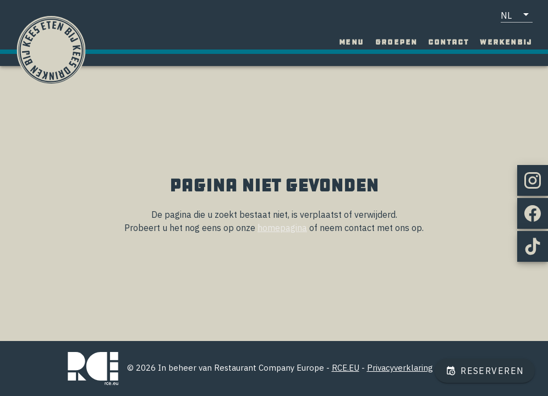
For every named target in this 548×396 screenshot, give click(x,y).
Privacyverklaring (400, 367)
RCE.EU (345, 367)
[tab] (351, 42)
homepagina (282, 227)
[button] (517, 15)
